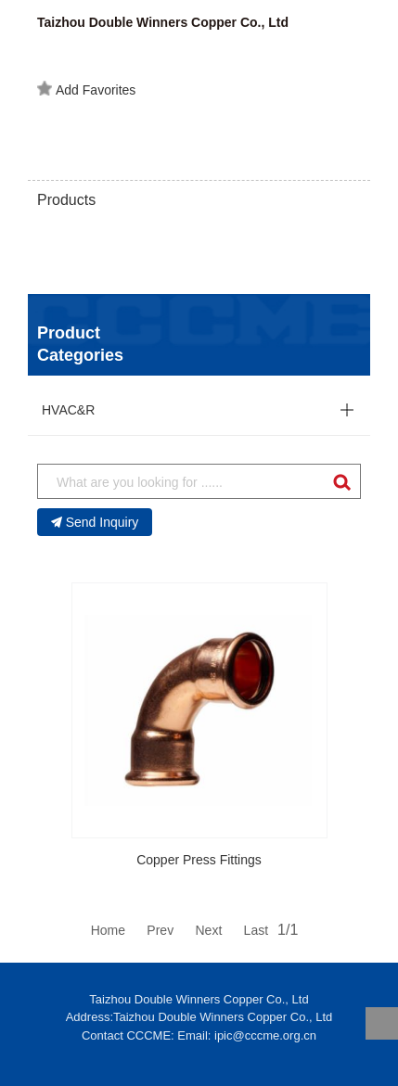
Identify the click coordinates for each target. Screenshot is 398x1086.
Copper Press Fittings (199, 859)
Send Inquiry (95, 522)
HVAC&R (68, 409)
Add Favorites (86, 89)
